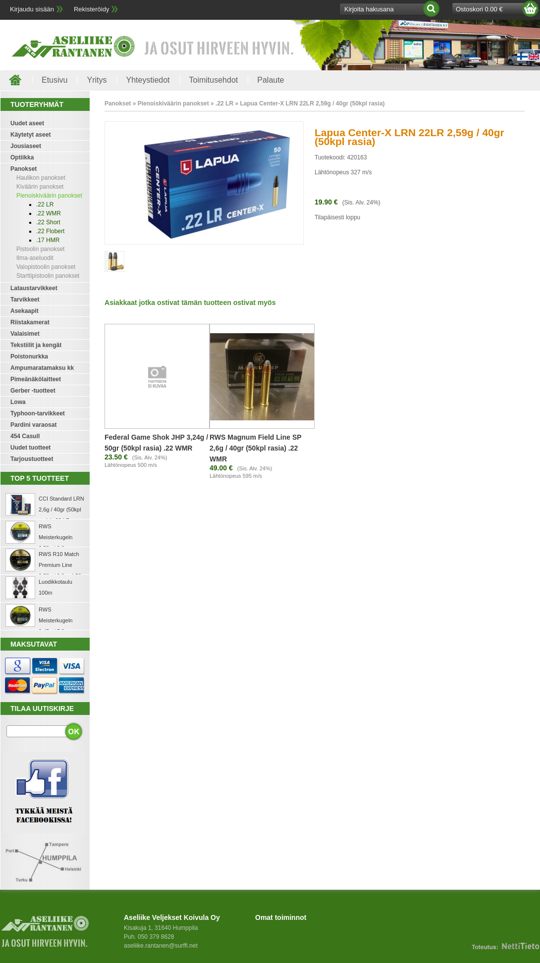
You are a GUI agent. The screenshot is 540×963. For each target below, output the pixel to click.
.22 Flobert (50, 231)
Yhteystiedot (147, 80)
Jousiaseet (25, 146)
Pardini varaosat (33, 424)
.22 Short (48, 222)
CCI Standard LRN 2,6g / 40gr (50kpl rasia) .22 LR (61, 509)
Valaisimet (25, 333)
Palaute (270, 80)
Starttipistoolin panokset (47, 275)
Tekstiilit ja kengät (35, 345)
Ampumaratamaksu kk (42, 367)
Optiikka (22, 157)
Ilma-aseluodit (35, 257)
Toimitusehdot (213, 80)
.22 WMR (48, 213)
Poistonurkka (29, 356)
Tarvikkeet (24, 299)
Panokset (23, 168)
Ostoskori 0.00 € (479, 9)
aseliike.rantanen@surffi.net (161, 945)
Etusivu (54, 80)
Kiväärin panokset (39, 186)
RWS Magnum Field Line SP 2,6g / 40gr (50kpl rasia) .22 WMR (255, 448)
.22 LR (45, 204)
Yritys (97, 80)
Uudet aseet (27, 123)
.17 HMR (47, 240)
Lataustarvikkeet (33, 288)
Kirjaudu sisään (32, 9)
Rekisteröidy (91, 9)
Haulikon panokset (40, 177)
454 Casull (25, 436)
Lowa (18, 402)
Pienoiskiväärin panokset (49, 195)
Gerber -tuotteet (32, 390)
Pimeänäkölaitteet (35, 379)
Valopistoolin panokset (45, 266)
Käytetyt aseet (30, 134)
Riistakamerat (30, 322)
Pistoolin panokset (40, 249)
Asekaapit (24, 310)
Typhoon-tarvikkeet (37, 413)
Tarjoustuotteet (31, 459)
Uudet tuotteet (30, 447)
